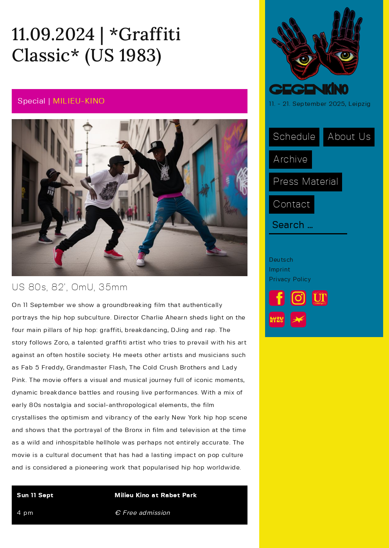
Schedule (294, 137)
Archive (290, 159)
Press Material (305, 182)
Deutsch (281, 260)
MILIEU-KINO (79, 101)
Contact (291, 204)
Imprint (279, 270)
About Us (349, 137)
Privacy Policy (290, 279)
